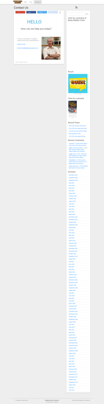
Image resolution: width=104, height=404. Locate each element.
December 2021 (73, 248)
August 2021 (72, 259)
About (25, 2)
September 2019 (73, 319)
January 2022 (72, 245)
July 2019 (71, 324)
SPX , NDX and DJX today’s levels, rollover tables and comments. (78, 149)
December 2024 (73, 175)
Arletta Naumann (73, 166)
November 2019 (73, 314)
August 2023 (72, 201)
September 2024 (73, 180)
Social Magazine (79, 400)
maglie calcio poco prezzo (76, 147)
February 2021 (73, 274)
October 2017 (72, 379)
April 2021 (71, 269)
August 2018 (72, 353)
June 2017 (72, 390)
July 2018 (71, 356)
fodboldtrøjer (72, 160)
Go (87, 14)
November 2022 (73, 219)
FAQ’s (31, 2)
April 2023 (71, 211)
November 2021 (73, 251)
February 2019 (73, 337)
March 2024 (72, 193)
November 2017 (73, 377)
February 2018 (73, 369)
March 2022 (72, 240)
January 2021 (72, 277)
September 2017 (73, 382)
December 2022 (73, 217)
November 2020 (73, 282)
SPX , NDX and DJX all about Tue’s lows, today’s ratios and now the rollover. (78, 155)
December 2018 (73, 342)
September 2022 (73, 224)
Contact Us (38, 2)
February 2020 (73, 306)
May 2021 (71, 266)
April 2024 (71, 190)
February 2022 (73, 243)
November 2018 (73, 345)
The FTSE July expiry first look (77, 136)
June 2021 (72, 264)
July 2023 (71, 204)
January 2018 (72, 371)
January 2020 (72, 308)
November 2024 (73, 177)
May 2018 (71, 361)
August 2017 (72, 384)
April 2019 (71, 332)
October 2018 (72, 348)
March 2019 (72, 335)
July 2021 (71, 261)
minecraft (71, 143)
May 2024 (71, 188)
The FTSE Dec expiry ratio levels (78, 128)
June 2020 (72, 295)
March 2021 (72, 272)
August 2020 (72, 290)
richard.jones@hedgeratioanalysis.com (27, 48)
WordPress (87, 400)
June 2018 (72, 358)
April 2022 (71, 238)
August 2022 (72, 227)
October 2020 (72, 285)
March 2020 (72, 303)
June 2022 (72, 232)
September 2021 (73, 256)
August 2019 (72, 322)
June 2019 (72, 327)
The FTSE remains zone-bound (77, 125)
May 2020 (71, 298)
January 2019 (72, 340)
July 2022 (71, 230)
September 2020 (73, 287)
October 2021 (72, 253)
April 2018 (71, 364)
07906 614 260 (21, 44)
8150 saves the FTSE (75, 133)
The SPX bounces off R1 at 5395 (78, 131)
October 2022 (72, 222)
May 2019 (71, 329)
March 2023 (72, 214)
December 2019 (73, 311)
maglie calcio (72, 154)
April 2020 (71, 301)
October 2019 (72, 316)
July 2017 (71, 387)
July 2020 (71, 293)
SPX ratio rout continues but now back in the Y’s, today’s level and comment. (78, 161)
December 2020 (73, 280)
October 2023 (72, 198)
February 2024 (73, 196)
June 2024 (72, 185)
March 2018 (72, 366)
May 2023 (71, 209)
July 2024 (71, 183)
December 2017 (73, 374)
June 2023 (72, 206)
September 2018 (73, 350)
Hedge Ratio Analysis (52, 400)
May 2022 (71, 235)
